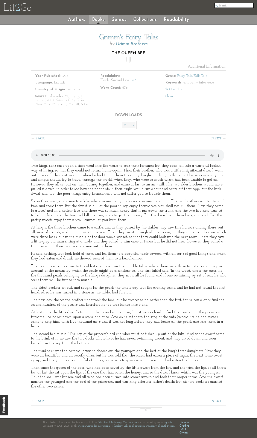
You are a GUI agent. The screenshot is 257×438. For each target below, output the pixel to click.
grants (169, 422)
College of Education (134, 426)
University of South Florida (160, 426)
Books (98, 19)
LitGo (17, 8)
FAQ (182, 429)
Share (169, 96)
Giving (183, 432)
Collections (145, 19)
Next (216, 138)
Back (40, 138)
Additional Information (206, 67)
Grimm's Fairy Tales (128, 37)
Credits (184, 425)
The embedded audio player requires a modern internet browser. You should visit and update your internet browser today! (127, 155)
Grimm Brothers (132, 44)
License (184, 422)
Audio (128, 125)
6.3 (134, 80)
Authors (76, 19)
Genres (118, 19)
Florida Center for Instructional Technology (100, 426)
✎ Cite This (173, 89)
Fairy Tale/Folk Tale (192, 76)
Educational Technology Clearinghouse (117, 422)
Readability (176, 19)
